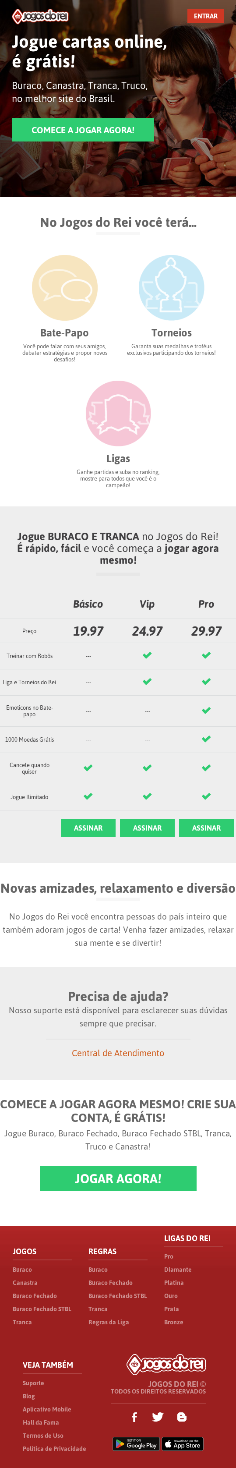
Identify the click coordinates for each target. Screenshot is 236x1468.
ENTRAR (206, 16)
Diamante (178, 1269)
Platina (174, 1282)
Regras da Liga (108, 1322)
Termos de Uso (43, 1435)
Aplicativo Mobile (47, 1409)
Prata (171, 1308)
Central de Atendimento (118, 1053)
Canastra (25, 1282)
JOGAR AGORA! (118, 1178)
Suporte (33, 1383)
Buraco (22, 1269)
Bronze (173, 1322)
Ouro (171, 1295)
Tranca (22, 1322)
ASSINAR (88, 828)
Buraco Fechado (35, 1295)
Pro (168, 1256)
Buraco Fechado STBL (42, 1308)
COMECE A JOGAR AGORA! (83, 130)
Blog (29, 1396)
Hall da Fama (41, 1422)
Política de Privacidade (54, 1448)
